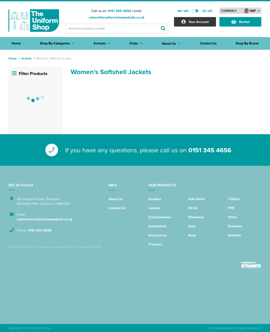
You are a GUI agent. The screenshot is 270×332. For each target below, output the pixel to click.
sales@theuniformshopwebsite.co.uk (116, 17)
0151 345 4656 (119, 10)
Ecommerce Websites (220, 328)
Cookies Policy (43, 247)
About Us (116, 199)
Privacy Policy (25, 247)
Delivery (70, 247)
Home (12, 58)
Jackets (26, 58)
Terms (11, 247)
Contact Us (117, 208)
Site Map (97, 247)
